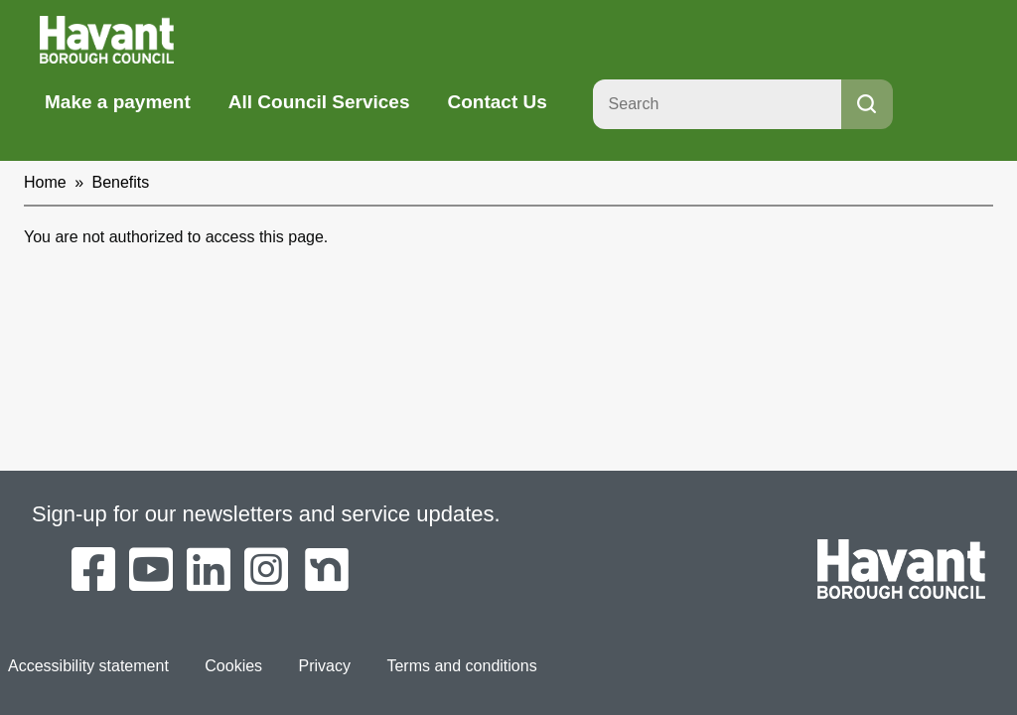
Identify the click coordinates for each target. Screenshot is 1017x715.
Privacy (325, 665)
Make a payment (118, 101)
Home (45, 182)
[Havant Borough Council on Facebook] (93, 571)
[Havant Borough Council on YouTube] (151, 571)
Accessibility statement (88, 665)
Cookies (233, 665)
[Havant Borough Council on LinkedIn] (208, 571)
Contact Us (496, 101)
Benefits (121, 182)
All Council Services (319, 101)
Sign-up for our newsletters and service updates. (266, 513)
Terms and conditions (461, 665)
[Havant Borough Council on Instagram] (266, 571)
